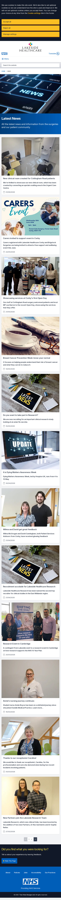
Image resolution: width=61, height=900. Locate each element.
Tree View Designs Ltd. (27, 895)
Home (3, 71)
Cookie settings (34, 13)
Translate (54, 53)
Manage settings (9, 34)
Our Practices (50, 873)
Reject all (6, 28)
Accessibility (36, 873)
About (8, 873)
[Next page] (35, 839)
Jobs (25, 873)
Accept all (7, 22)
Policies (17, 873)
